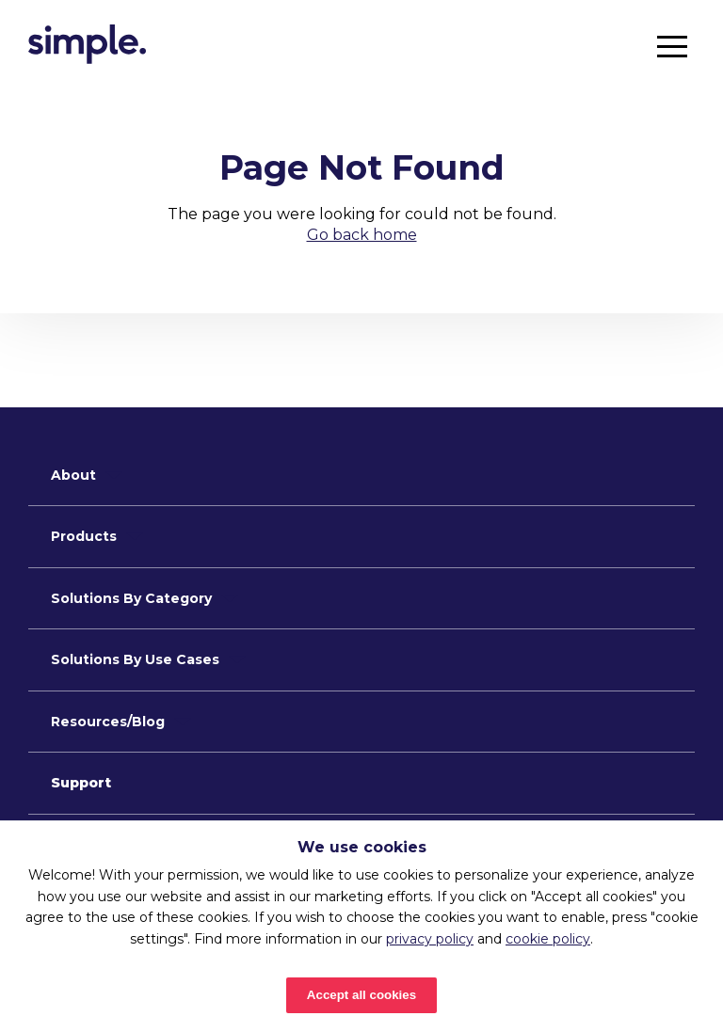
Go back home (362, 235)
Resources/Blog (108, 721)
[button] (672, 46)
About (73, 475)
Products (84, 536)
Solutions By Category (131, 598)
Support (81, 782)
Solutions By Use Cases (135, 659)
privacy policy (430, 938)
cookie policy (548, 938)
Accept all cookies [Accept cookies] (361, 995)
